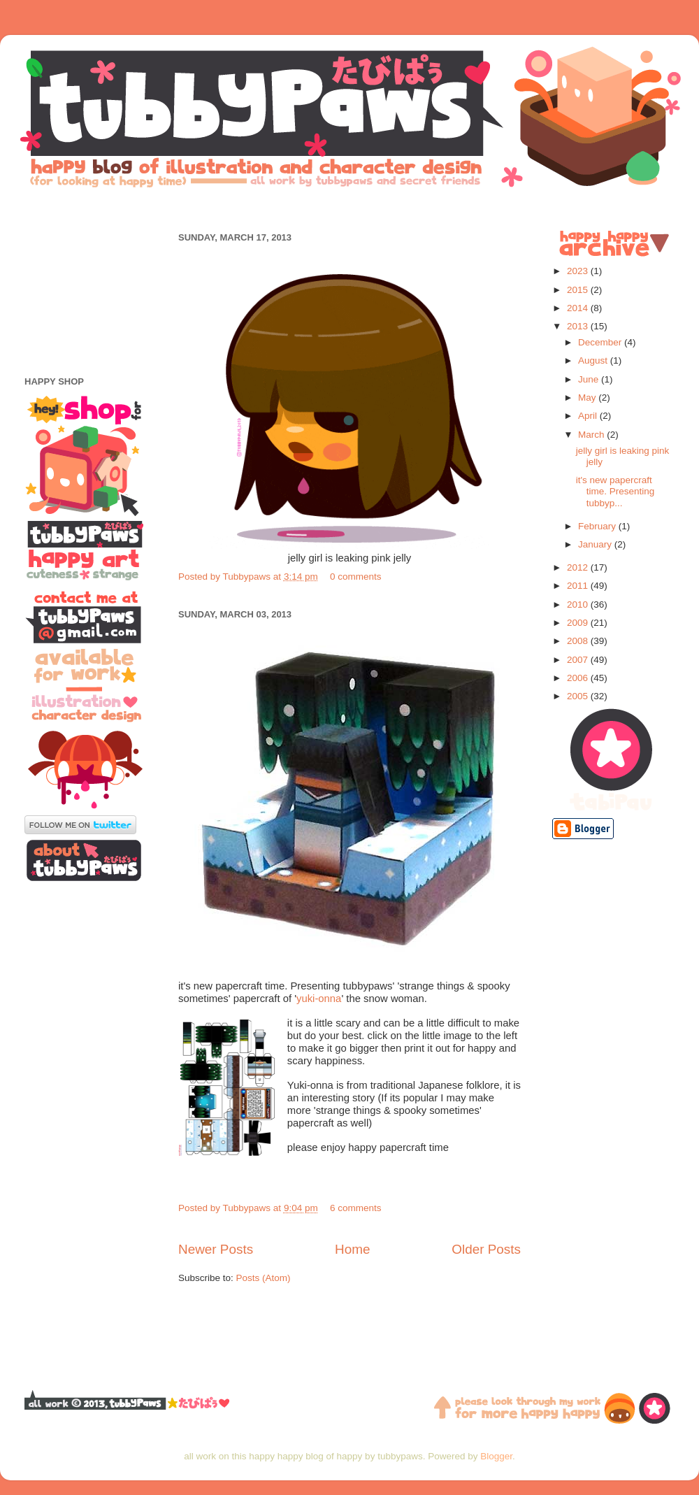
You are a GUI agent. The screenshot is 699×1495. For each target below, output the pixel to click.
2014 (579, 308)
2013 (579, 326)
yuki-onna (318, 998)
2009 (579, 622)
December (601, 342)
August (594, 360)
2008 (579, 641)
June (589, 379)
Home (352, 1249)
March (592, 434)
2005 (579, 696)
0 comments (356, 576)
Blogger (496, 1456)
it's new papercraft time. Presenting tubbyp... (615, 491)
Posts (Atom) (263, 1278)
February (598, 526)
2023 (579, 271)
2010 (579, 604)
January (596, 544)
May (588, 397)
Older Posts (486, 1249)
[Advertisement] (349, 208)
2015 (579, 290)
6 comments (356, 1208)
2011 (579, 585)
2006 (579, 678)
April (589, 415)
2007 (579, 659)
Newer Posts (215, 1249)
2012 (579, 567)
